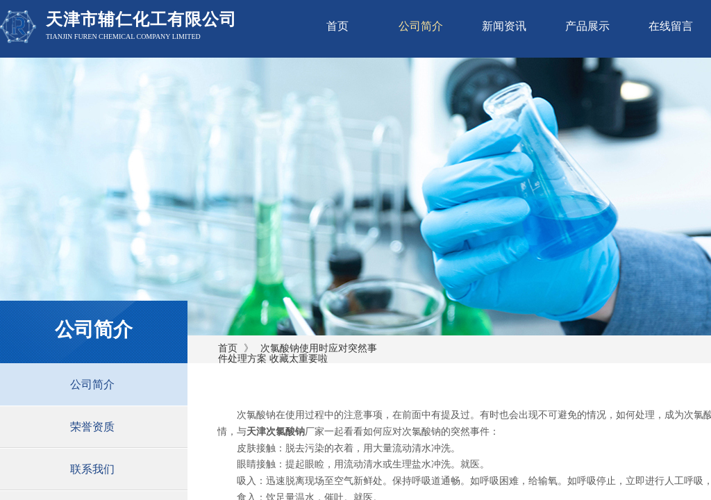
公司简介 (421, 26)
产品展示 (587, 26)
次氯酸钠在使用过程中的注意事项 (310, 415)
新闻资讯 (504, 26)
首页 (337, 26)
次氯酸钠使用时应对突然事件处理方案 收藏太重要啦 (297, 353)
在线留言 (671, 26)
